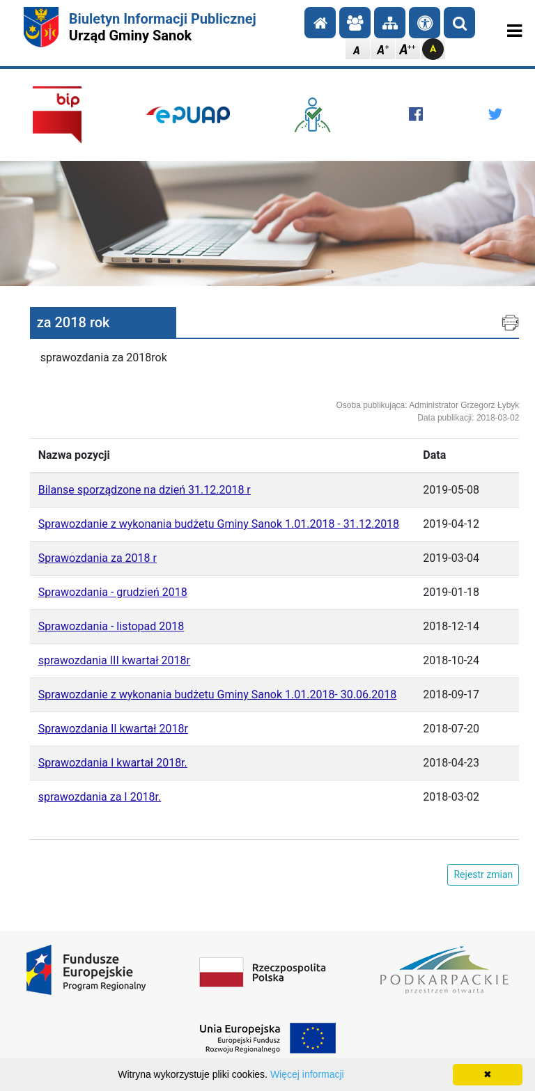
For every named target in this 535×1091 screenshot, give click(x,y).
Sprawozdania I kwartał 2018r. (112, 762)
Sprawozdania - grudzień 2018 (112, 592)
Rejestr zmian (483, 874)
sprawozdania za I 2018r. (100, 796)
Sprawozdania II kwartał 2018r (113, 728)
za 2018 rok (73, 322)
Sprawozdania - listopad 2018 (111, 626)
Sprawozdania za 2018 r (97, 558)
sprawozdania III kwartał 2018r (114, 660)
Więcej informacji (307, 1074)
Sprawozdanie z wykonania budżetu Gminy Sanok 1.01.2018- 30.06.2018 (217, 694)
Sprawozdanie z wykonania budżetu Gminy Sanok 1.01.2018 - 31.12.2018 (218, 524)
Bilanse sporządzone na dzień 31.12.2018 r (144, 489)
